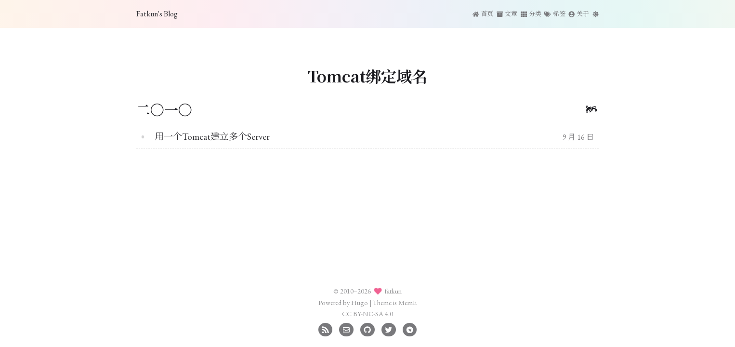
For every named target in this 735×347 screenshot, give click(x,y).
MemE (407, 302)
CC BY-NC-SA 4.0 (367, 313)
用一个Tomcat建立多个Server (212, 137)
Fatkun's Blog (157, 14)
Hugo (359, 302)
